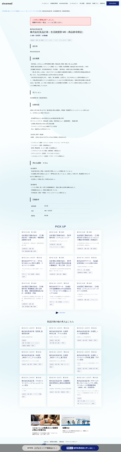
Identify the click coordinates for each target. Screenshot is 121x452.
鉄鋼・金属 (31, 248)
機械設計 (64, 274)
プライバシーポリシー (71, 441)
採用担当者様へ (54, 441)
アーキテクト (66, 301)
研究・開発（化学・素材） (55, 342)
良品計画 (24, 340)
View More (60, 313)
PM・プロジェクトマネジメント (84, 403)
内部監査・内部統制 (26, 345)
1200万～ (24, 276)
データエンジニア (94, 299)
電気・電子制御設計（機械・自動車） (29, 306)
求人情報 (82, 3)
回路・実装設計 (94, 248)
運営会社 (61, 441)
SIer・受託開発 (31, 274)
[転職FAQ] (76, 425)
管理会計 (90, 340)
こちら (48, 22)
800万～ (33, 345)
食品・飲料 (57, 340)
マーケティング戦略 (37, 394)
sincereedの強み (63, 3)
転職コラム (95, 3)
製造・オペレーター (65, 364)
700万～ (90, 272)
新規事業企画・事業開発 (82, 272)
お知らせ (46, 441)
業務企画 (37, 274)
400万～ (51, 304)
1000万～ (93, 403)
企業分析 (88, 3)
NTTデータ (24, 274)
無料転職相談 (112, 3)
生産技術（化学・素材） (93, 368)
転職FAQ (102, 3)
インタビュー (45, 3)
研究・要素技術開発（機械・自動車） (29, 251)
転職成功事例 (54, 3)
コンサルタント (74, 3)
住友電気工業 (24, 248)
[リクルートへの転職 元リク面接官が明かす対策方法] (45, 425)
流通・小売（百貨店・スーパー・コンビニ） (30, 342)
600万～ (68, 392)
